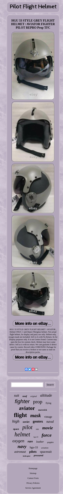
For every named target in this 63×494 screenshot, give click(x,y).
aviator (27, 408)
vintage (48, 416)
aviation (45, 447)
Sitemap (33, 473)
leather (40, 441)
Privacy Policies (33, 483)
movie (47, 427)
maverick (42, 410)
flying (48, 403)
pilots (33, 451)
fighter (22, 401)
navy (22, 446)
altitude (46, 395)
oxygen (18, 441)
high (15, 421)
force (47, 435)
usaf (25, 396)
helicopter (26, 456)
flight (20, 415)
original (33, 396)
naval (50, 421)
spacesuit (46, 451)
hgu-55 (35, 437)
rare (30, 441)
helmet (22, 434)
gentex (38, 421)
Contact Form (32, 478)
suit (16, 395)
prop (37, 401)
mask (35, 415)
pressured (38, 455)
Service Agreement (33, 488)
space (16, 429)
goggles (50, 442)
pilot (27, 427)
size (37, 429)
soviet (26, 421)
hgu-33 (34, 447)
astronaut (20, 451)
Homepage (33, 468)
